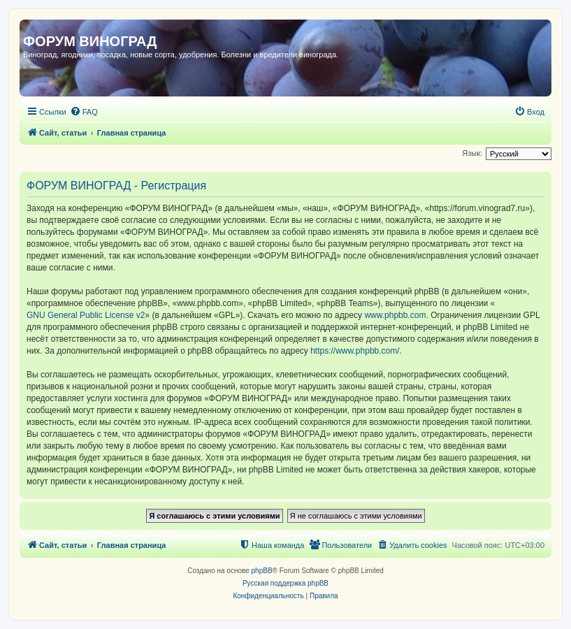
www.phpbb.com (395, 315)
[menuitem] (84, 111)
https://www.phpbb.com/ (354, 351)
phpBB (262, 570)
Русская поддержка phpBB (285, 583)
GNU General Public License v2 (86, 315)
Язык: (472, 153)
